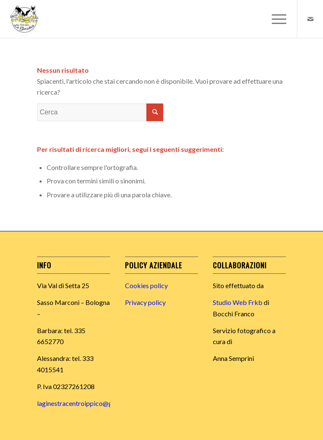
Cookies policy (146, 285)
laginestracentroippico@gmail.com (87, 403)
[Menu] (274, 19)
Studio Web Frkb (237, 302)
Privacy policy (145, 302)
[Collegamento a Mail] (310, 19)
